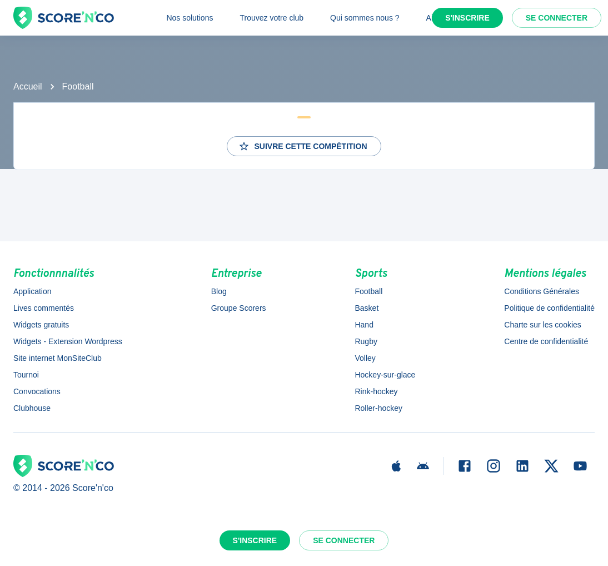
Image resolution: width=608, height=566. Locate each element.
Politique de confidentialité (549, 308)
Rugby (366, 341)
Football (78, 86)
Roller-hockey (378, 408)
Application (32, 291)
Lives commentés (43, 308)
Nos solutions (189, 17)
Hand (364, 324)
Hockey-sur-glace (385, 374)
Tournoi (26, 374)
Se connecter (556, 17)
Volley (365, 358)
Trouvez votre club (271, 17)
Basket (366, 308)
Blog (219, 291)
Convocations (37, 391)
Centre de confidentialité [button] (546, 341)
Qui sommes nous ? (365, 17)
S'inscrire (467, 17)
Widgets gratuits (41, 324)
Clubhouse (32, 408)
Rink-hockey (376, 391)
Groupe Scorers (238, 308)
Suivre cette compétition (302, 146)
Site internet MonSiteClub (57, 358)
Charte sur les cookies (542, 324)
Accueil (27, 86)
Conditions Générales (541, 291)
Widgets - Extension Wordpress (67, 341)
